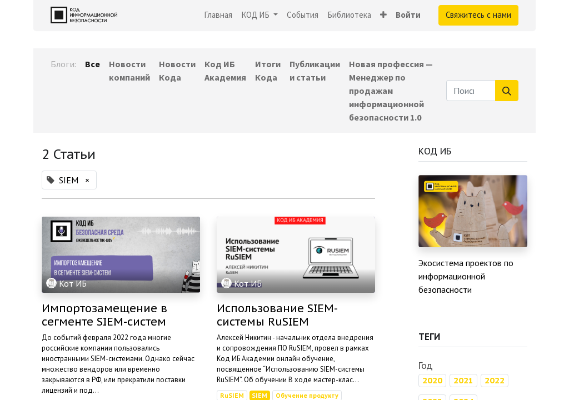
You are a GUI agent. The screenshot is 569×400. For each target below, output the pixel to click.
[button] (383, 15)
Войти (408, 14)
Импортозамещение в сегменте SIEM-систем (104, 315)
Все (92, 63)
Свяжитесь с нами (478, 14)
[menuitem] (218, 15)
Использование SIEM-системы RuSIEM (277, 315)
